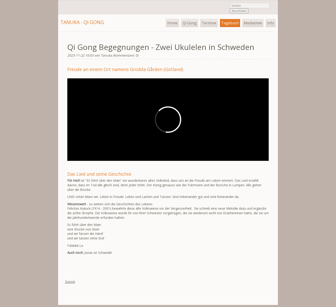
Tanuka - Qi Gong (82, 22)
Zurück (70, 282)
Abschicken (239, 11)
